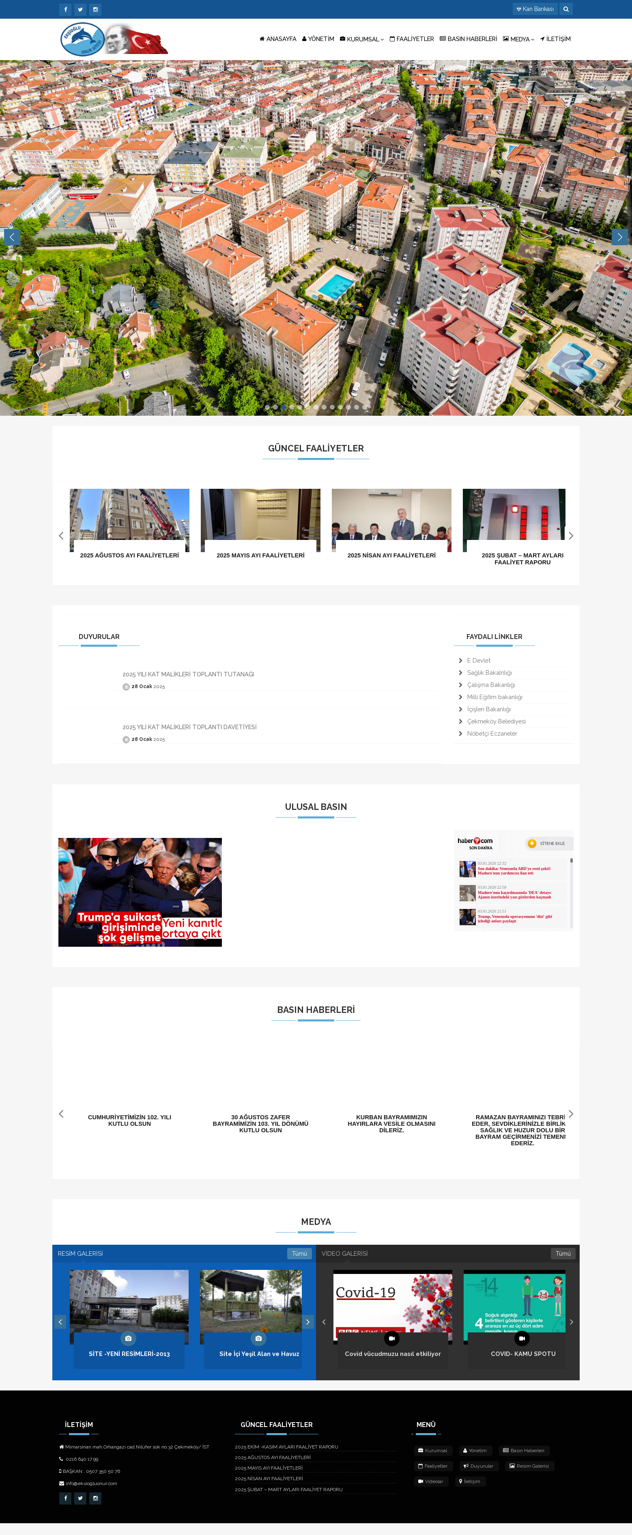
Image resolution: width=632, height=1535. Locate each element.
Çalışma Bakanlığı (487, 688)
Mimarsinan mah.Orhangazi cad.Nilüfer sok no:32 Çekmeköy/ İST (134, 1459)
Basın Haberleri (523, 1463)
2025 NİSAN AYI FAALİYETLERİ (269, 1491)
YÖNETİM (318, 39)
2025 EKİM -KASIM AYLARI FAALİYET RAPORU (286, 1459)
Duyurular (478, 1478)
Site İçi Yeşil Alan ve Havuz (259, 1365)
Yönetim (475, 1463)
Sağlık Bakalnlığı (485, 676)
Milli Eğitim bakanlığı (490, 700)
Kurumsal (432, 1463)
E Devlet (474, 664)
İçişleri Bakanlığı (485, 712)
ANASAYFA (278, 39)
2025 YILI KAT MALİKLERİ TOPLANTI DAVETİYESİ (190, 731)
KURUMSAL (362, 39)
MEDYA (519, 39)
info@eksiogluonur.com (88, 1495)
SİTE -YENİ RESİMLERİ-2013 (129, 1365)
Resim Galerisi (529, 1478)
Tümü (299, 1261)
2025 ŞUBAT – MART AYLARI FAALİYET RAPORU (289, 1501)
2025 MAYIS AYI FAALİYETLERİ (269, 1480)
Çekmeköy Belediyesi (492, 724)
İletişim (469, 1493)
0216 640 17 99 (78, 1471)
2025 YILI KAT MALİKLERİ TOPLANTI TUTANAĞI (188, 678)
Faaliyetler (432, 1478)
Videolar (430, 1493)
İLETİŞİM (555, 39)
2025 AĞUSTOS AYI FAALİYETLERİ (273, 1469)
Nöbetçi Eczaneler (488, 737)
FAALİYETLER (412, 39)
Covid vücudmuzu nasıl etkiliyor (393, 1365)
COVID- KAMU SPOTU (523, 1365)
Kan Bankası (538, 9)
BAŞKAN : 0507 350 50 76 (89, 1483)
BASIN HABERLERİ (468, 39)
